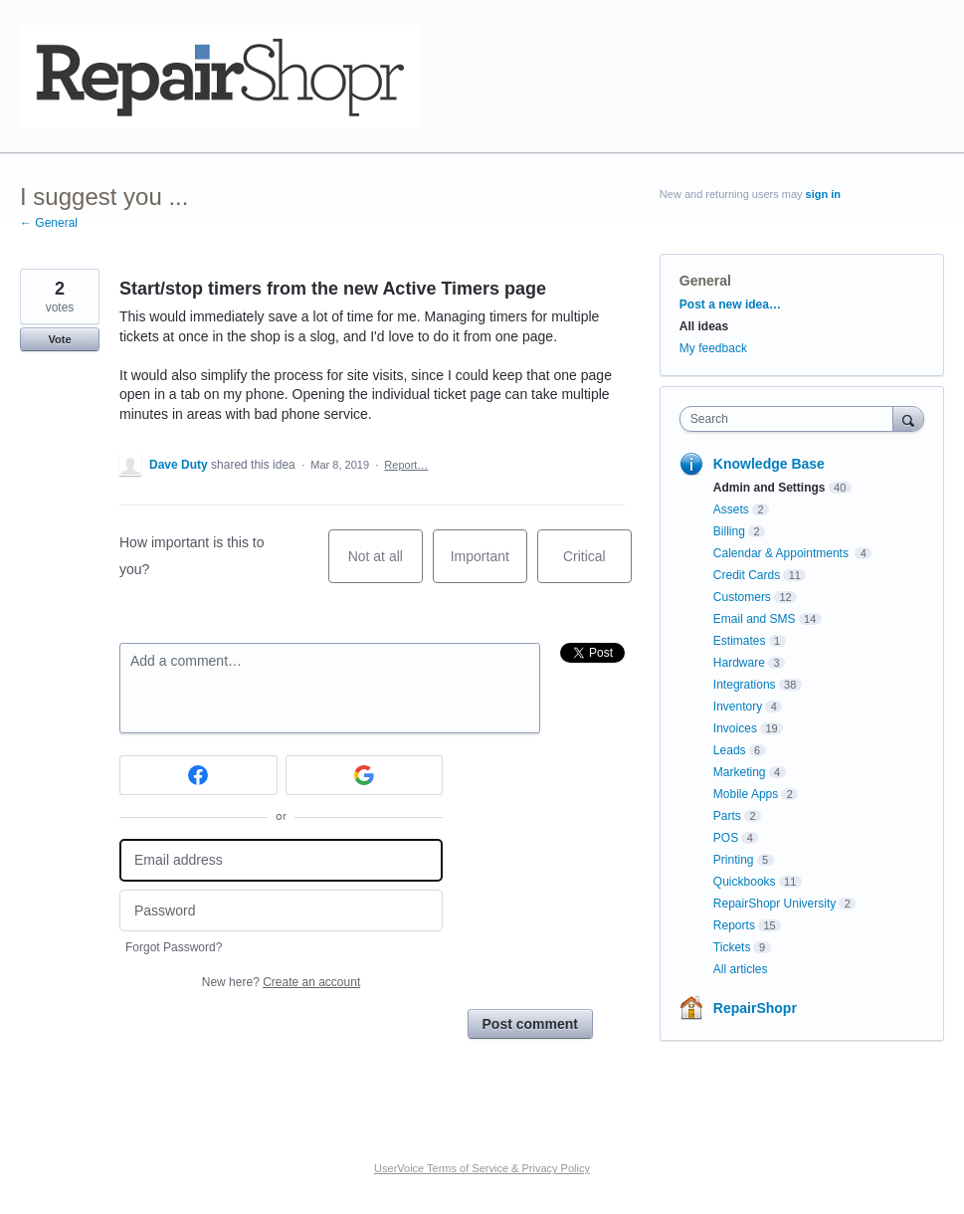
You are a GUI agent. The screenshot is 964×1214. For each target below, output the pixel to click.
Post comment (530, 1024)
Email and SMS (754, 619)
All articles (740, 969)
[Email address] (281, 860)
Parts (727, 816)
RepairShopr (755, 1008)
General (705, 281)
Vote (59, 339)
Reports (734, 925)
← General (49, 223)
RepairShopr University (774, 903)
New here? (281, 982)
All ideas (703, 326)
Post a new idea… (730, 304)
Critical (597, 565)
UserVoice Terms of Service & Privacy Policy (482, 1168)
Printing (733, 860)
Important (489, 565)
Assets (731, 509)
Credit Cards (746, 575)
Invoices (735, 728)
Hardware (739, 663)
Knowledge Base (769, 464)
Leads (729, 750)
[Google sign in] (365, 775)
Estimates (739, 641)
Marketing (739, 772)
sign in (823, 194)
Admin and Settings (769, 488)
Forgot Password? (173, 947)
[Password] (281, 911)
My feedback (713, 348)
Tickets (732, 947)
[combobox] (790, 419)
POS (725, 838)
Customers (742, 597)
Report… (406, 465)
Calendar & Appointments (782, 553)
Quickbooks (744, 882)
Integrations (744, 685)
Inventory (737, 706)
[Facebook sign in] (198, 775)
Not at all (385, 565)
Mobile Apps (745, 794)
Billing (729, 531)
